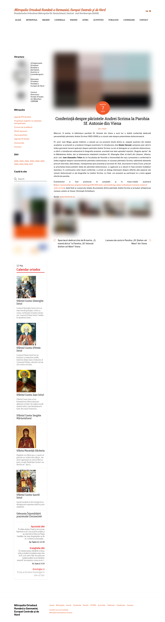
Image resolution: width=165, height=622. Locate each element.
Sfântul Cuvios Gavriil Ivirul (28, 496)
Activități (98, 20)
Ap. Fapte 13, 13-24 (37, 542)
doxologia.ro (39, 569)
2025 (21, 161)
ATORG (85, 20)
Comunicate (19, 143)
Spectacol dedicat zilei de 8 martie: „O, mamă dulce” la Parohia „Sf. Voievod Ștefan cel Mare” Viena (77, 243)
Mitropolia (31, 20)
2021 (42, 161)
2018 (26, 164)
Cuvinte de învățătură (23, 127)
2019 (21, 164)
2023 (32, 161)
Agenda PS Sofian (21, 139)
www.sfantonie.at (67, 197)
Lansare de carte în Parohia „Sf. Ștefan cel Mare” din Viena (126, 242)
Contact (144, 20)
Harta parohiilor (20, 135)
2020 (16, 164)
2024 (27, 161)
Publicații (114, 20)
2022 (37, 161)
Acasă (18, 20)
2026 (16, 161)
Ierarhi (46, 20)
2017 (31, 164)
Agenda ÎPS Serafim (22, 117)
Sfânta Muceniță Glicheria (30, 450)
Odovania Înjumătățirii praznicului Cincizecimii (29, 515)
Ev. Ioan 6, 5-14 (38, 563)
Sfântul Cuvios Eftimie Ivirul (28, 349)
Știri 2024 (102, 129)
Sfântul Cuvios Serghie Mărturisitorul (28, 417)
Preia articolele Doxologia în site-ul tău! (31, 574)
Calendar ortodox (28, 269)
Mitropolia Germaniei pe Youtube (60, 613)
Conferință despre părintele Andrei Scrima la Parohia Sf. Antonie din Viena (102, 121)
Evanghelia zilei (37, 548)
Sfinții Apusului (20, 131)
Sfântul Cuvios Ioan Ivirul (30, 394)
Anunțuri (18, 147)
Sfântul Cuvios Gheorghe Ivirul (29, 302)
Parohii (73, 20)
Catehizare (129, 20)
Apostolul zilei (38, 526)
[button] (18, 35)
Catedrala (59, 20)
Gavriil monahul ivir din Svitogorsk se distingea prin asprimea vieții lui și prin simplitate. (30, 504)
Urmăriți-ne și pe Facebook (58, 610)
